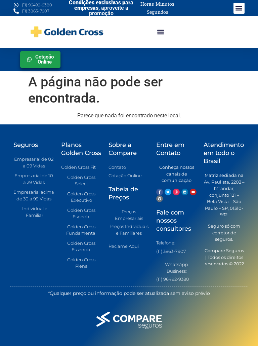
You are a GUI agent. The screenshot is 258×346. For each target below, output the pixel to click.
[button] (239, 8)
